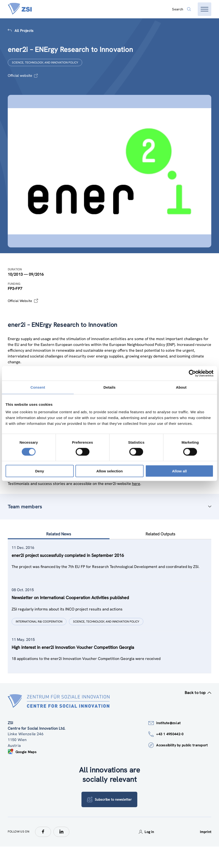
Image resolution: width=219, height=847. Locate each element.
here (136, 483)
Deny (39, 471)
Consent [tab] (37, 387)
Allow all (179, 471)
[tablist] (110, 606)
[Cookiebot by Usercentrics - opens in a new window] (192, 373)
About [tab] (181, 387)
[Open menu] (204, 9)
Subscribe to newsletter (109, 800)
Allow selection (109, 471)
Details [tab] (109, 387)
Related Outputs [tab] (160, 534)
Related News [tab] (58, 534)
